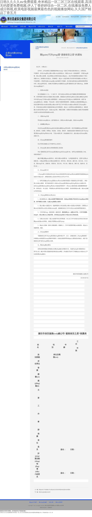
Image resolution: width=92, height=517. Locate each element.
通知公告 (50, 26)
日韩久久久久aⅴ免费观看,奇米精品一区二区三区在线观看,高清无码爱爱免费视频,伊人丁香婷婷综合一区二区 (26, 512)
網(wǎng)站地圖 (75, 16)
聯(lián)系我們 (69, 27)
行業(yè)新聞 (13, 26)
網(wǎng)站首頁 (4, 27)
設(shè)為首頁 (65, 16)
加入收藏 (58, 16)
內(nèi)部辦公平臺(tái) (85, 16)
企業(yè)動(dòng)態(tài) (23, 27)
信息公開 (51, 502)
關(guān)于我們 (32, 27)
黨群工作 (59, 26)
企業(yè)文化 (41, 26)
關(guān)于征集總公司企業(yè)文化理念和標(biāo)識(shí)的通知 (54, 489)
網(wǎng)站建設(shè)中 (45, 492)
